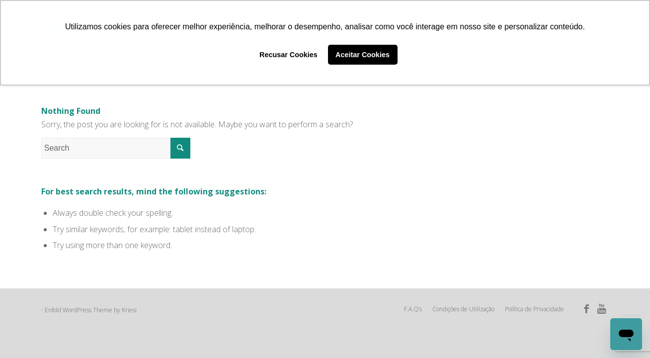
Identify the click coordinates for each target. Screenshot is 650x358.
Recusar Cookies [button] (288, 55)
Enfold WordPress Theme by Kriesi (91, 310)
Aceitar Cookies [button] (362, 55)
